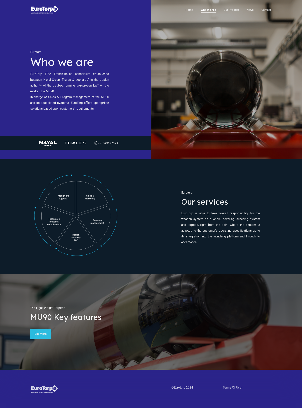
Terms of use (232, 387)
